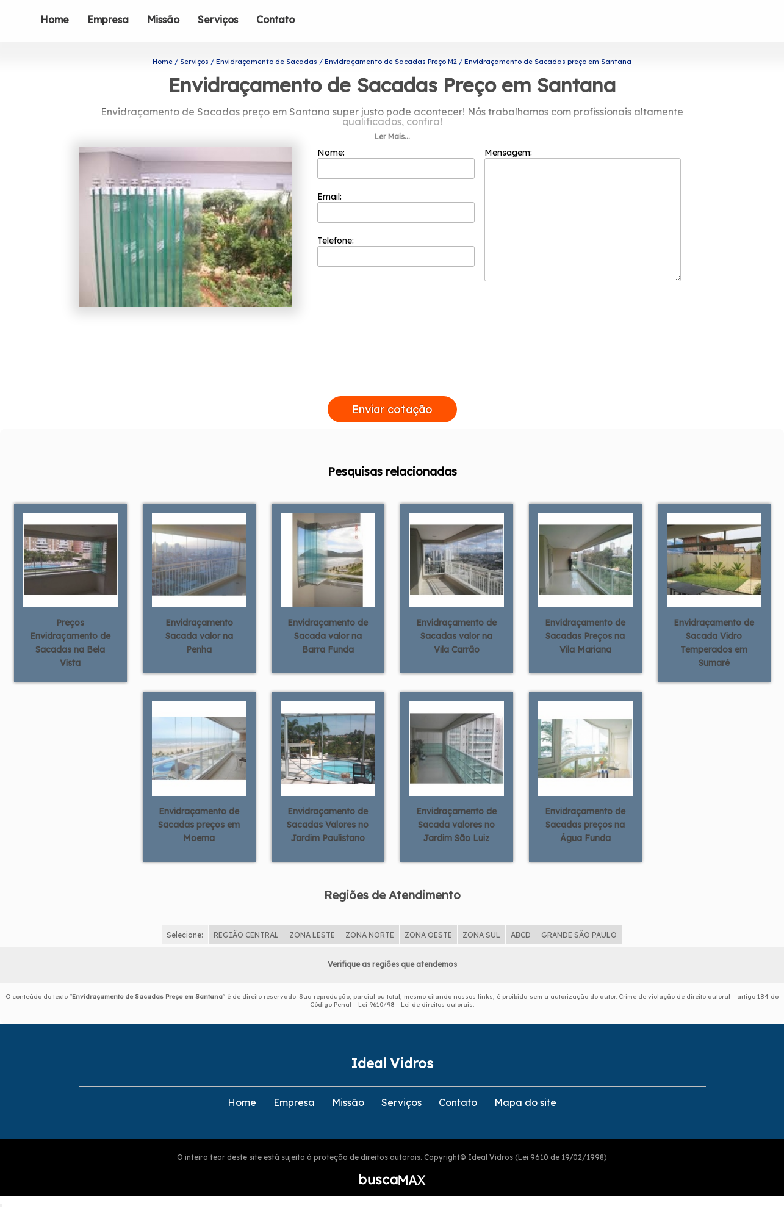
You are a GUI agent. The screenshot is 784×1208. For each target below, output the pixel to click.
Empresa (108, 19)
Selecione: (185, 934)
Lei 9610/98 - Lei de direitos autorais (415, 1004)
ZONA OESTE (428, 934)
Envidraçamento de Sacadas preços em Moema (199, 825)
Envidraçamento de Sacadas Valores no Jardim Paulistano (328, 825)
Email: (396, 207)
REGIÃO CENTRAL (246, 934)
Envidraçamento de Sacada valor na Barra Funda (327, 636)
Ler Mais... (392, 136)
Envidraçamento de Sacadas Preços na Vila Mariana (585, 636)
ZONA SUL (481, 934)
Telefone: (396, 251)
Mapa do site (525, 1102)
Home (54, 19)
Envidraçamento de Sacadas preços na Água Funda (585, 825)
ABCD (521, 934)
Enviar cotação (392, 409)
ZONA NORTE (369, 934)
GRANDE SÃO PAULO (579, 934)
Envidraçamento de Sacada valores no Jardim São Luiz (456, 825)
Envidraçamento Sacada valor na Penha (199, 636)
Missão (163, 19)
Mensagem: (582, 214)
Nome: (396, 163)
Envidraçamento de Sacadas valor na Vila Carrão (456, 636)
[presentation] (392, 382)
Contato (275, 19)
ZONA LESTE (312, 934)
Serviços (218, 19)
